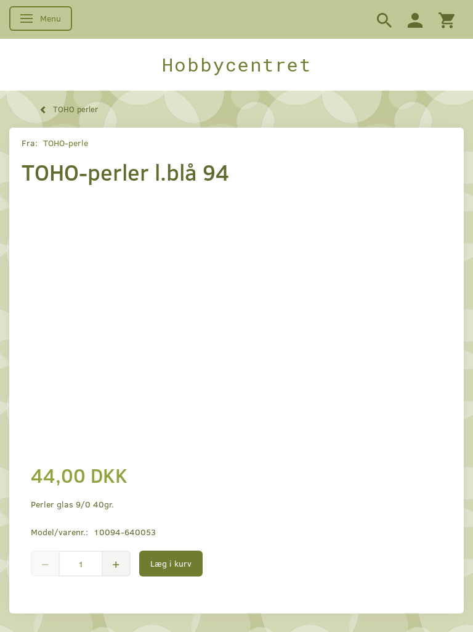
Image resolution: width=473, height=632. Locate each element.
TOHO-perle (65, 143)
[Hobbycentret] (236, 65)
